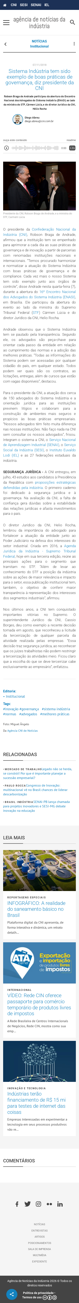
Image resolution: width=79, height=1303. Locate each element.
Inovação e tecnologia (26, 1088)
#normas (9, 714)
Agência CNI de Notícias (22, 731)
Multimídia (39, 1255)
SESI (23, 5)
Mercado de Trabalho (23, 769)
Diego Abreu (32, 117)
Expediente (39, 1261)
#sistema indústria (56, 709)
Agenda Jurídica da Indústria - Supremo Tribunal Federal (39, 551)
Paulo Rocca (15, 785)
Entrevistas (39, 1230)
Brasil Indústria (19, 802)
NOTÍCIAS (39, 41)
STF (36, 313)
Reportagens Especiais (26, 897)
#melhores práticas (54, 714)
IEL (46, 5)
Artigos (40, 1236)
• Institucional (14, 696)
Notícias (39, 1224)
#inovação (10, 709)
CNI (14, 5)
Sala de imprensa (39, 1249)
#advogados (28, 714)
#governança (29, 709)
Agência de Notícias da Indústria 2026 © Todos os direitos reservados (39, 1283)
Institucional (39, 46)
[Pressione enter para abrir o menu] (6, 22)
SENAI (36, 5)
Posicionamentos (39, 1243)
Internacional (19, 990)
